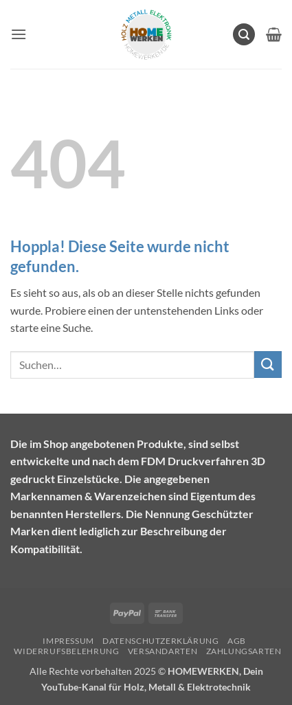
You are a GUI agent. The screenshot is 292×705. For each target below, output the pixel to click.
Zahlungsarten (244, 651)
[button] (18, 34)
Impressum (68, 641)
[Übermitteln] (268, 364)
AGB (236, 641)
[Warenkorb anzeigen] (274, 34)
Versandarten (162, 651)
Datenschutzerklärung (160, 641)
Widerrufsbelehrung (66, 651)
